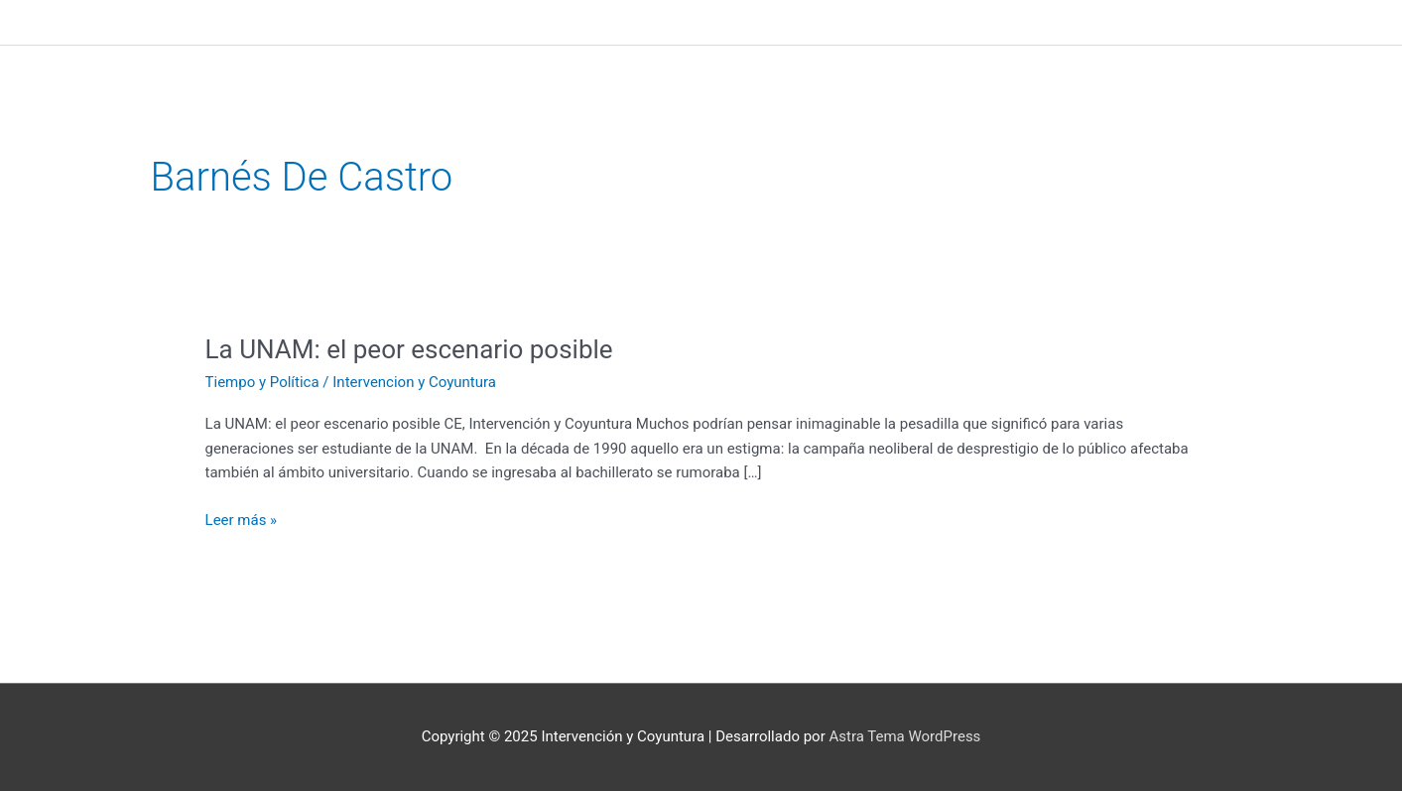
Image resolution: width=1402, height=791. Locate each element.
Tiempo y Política (262, 382)
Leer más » (241, 518)
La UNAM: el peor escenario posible (409, 349)
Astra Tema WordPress (904, 736)
